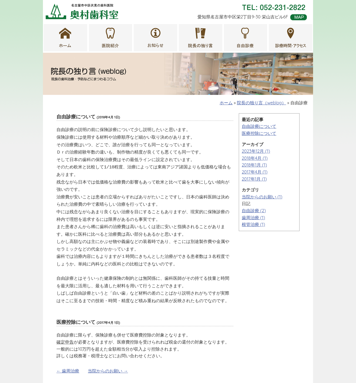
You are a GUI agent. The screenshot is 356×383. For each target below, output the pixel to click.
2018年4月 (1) (255, 158)
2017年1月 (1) (254, 179)
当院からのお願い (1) (262, 196)
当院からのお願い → (108, 358)
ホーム (226, 102)
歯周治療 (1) (253, 217)
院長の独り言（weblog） (261, 102)
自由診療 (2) (254, 210)
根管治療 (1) (253, 224)
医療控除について (259, 133)
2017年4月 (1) (254, 172)
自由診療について (259, 126)
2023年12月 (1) (256, 151)
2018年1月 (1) (254, 165)
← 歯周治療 (67, 358)
